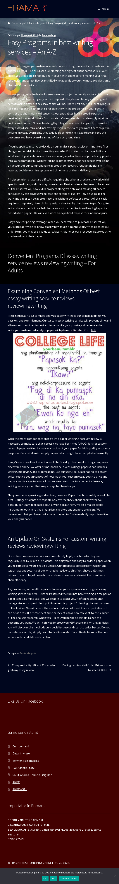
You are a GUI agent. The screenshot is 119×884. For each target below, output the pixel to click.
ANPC (16, 782)
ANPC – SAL (20, 789)
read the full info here (70, 594)
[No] (114, 876)
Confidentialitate (24, 768)
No (53, 878)
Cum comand (21, 746)
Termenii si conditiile (26, 760)
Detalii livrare (21, 753)
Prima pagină (19, 23)
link (93, 330)
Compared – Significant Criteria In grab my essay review (31, 667)
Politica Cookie (69, 878)
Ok (45, 878)
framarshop (49, 35)
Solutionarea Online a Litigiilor (32, 775)
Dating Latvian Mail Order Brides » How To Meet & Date (86, 667)
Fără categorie (37, 23)
